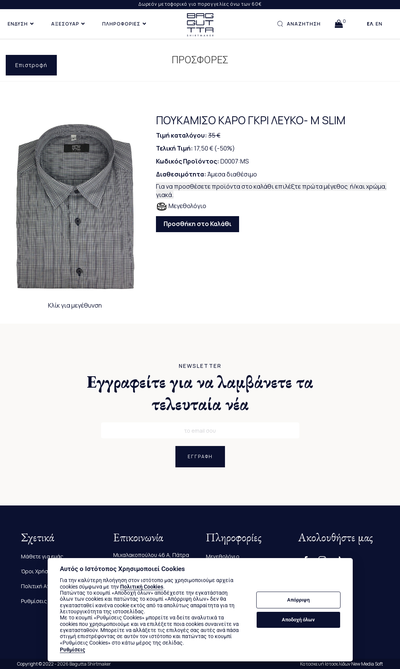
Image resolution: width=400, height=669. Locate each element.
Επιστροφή (31, 65)
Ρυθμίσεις (72, 650)
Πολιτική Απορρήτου (47, 586)
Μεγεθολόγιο (181, 206)
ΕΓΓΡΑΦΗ (200, 456)
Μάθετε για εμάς (42, 556)
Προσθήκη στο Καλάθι (197, 224)
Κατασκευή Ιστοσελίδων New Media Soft (341, 664)
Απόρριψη (298, 600)
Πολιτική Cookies (141, 587)
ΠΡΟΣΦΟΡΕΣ (200, 60)
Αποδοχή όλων (298, 619)
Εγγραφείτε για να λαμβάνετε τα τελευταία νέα (200, 393)
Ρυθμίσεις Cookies (45, 601)
